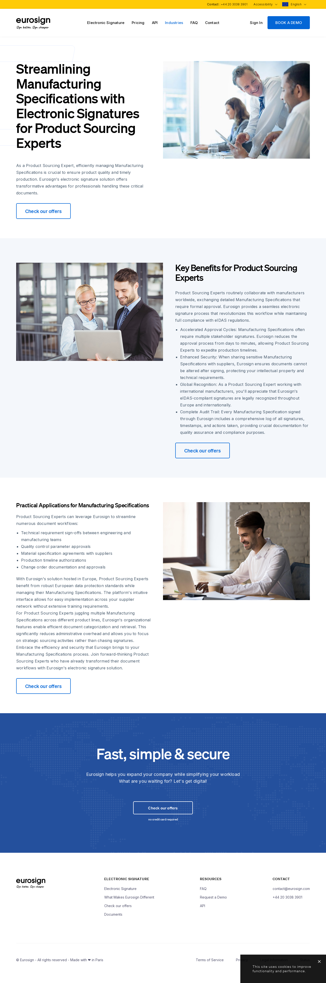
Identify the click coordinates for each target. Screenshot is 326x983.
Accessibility (264, 4)
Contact (212, 22)
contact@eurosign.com (291, 898)
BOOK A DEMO (288, 22)
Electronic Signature (105, 22)
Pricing (138, 22)
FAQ (194, 22)
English (298, 4)
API (155, 22)
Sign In (256, 22)
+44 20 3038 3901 (233, 4)
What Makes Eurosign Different (129, 906)
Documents (113, 923)
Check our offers (43, 211)
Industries (174, 22)
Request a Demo (213, 906)
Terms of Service (210, 969)
